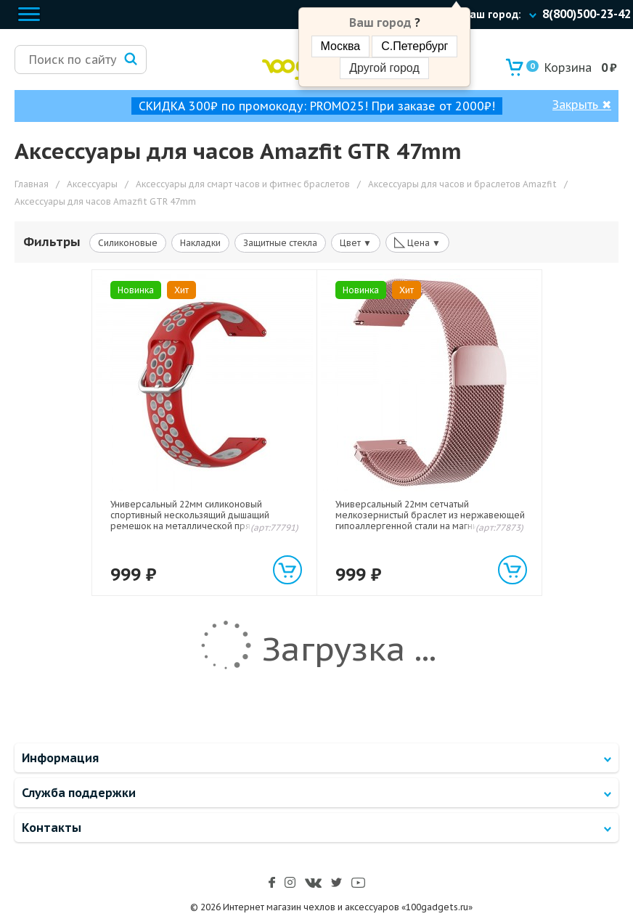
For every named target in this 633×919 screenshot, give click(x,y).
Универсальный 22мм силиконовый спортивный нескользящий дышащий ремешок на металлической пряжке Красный (189, 520)
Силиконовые (128, 242)
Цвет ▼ (356, 242)
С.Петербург (414, 46)
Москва (341, 46)
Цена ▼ (417, 241)
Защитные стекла (280, 242)
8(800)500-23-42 (586, 14)
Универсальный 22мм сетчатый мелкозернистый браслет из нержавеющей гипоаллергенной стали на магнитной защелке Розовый (430, 520)
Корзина (559, 67)
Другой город (384, 68)
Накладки (200, 242)
